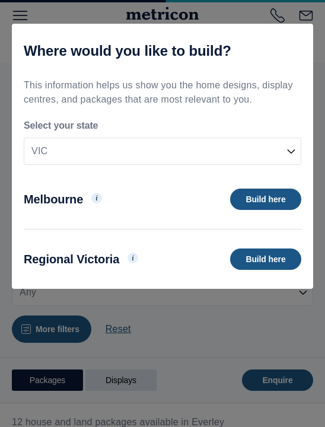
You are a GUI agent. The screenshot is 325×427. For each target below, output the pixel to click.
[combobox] (162, 151)
